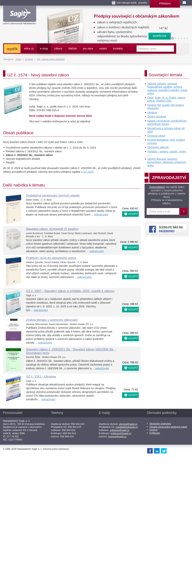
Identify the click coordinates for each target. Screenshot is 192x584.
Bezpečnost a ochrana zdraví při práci (166, 130)
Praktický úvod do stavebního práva (51, 258)
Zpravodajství (157, 187)
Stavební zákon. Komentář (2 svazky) (52, 229)
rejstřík (12, 49)
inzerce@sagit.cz (117, 436)
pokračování (101, 214)
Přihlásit (183, 211)
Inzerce (154, 429)
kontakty (118, 48)
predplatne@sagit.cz (127, 427)
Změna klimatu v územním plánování (52, 320)
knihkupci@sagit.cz (121, 433)
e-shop (44, 48)
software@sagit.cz (119, 430)
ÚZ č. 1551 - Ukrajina (41, 376)
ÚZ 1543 (88, 171)
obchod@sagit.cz (128, 424)
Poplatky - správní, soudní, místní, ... (167, 153)
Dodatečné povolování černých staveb (53, 195)
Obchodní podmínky (160, 423)
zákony (58, 48)
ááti (72, 48)
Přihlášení (165, 3)
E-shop (29, 59)
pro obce (88, 48)
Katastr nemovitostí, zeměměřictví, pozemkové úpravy (167, 122)
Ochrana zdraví (156, 135)
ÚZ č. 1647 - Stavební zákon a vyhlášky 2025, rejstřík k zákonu (70, 291)
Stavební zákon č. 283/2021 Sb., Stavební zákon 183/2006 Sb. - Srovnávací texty (71, 351)
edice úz (29, 48)
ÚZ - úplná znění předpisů (51, 59)
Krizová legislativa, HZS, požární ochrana (166, 141)
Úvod (18, 59)
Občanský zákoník (158, 147)
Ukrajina (152, 112)
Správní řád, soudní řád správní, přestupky (166, 107)
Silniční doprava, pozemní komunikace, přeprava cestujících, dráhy (167, 162)
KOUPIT (133, 214)
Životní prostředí (156, 116)
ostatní (103, 48)
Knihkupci (155, 433)
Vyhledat (182, 48)
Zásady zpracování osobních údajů (168, 426)
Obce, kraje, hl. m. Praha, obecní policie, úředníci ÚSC (166, 99)
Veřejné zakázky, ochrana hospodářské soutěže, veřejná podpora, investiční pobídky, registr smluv (167, 88)
